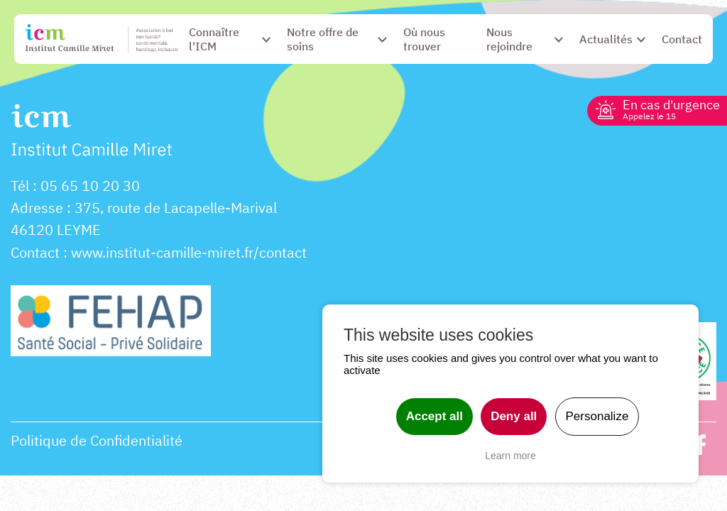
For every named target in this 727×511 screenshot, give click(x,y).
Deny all (514, 416)
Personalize (597, 416)
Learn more (510, 455)
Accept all (434, 416)
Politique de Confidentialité (96, 440)
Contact (35, 252)
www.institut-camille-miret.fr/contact (189, 252)
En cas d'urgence (671, 109)
